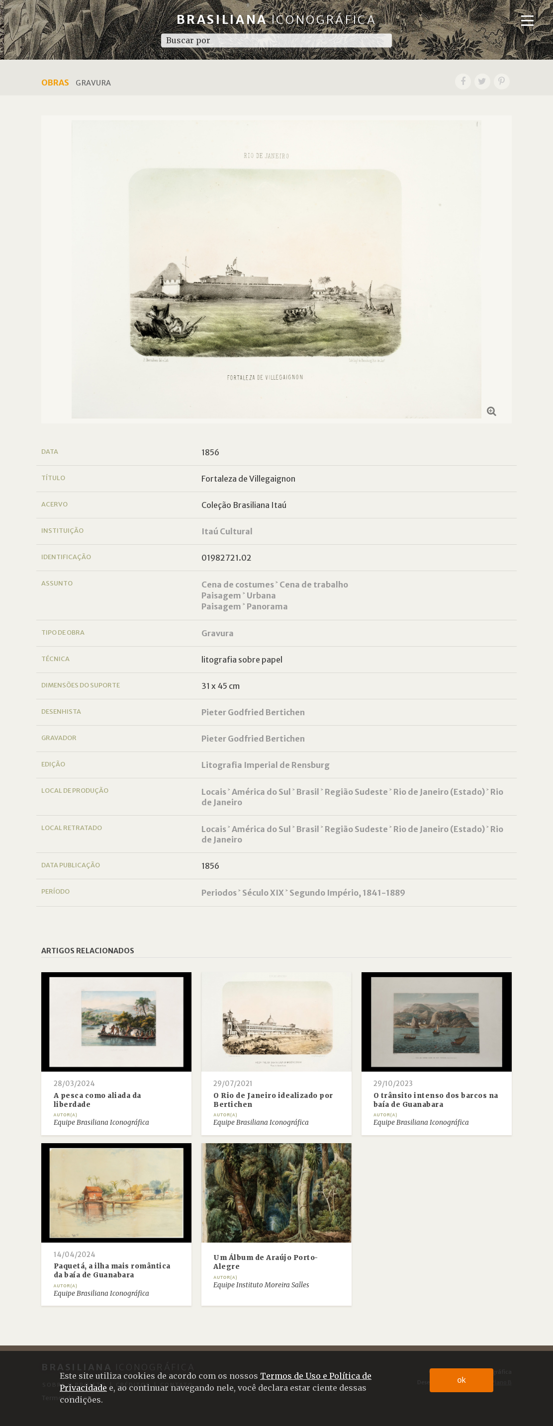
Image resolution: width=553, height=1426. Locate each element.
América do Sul (261, 792)
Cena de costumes (237, 584)
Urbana (261, 595)
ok (462, 1380)
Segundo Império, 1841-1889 (347, 893)
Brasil (307, 792)
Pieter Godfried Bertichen (253, 712)
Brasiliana (277, 19)
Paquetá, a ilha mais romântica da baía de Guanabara (112, 1270)
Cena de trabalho (313, 584)
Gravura (217, 633)
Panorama (267, 606)
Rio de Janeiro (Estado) (439, 792)
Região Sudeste (356, 792)
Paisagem (221, 595)
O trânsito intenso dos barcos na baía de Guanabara (435, 1100)
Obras (55, 82)
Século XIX (263, 893)
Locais (213, 792)
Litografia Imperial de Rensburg (265, 765)
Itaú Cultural (227, 531)
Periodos (219, 893)
